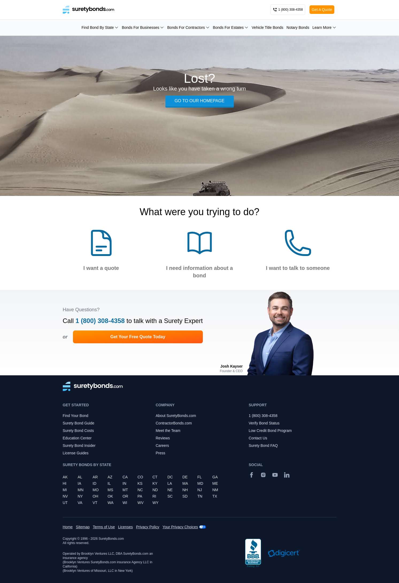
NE (170, 490)
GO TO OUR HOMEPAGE (199, 101)
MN (81, 490)
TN (200, 496)
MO (96, 490)
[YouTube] (275, 475)
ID (94, 483)
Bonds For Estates (231, 27)
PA (140, 496)
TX (214, 496)
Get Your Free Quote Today (137, 336)
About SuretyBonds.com (176, 415)
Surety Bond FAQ (263, 445)
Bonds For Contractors (188, 27)
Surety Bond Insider (79, 445)
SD (185, 496)
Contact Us (258, 438)
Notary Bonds (297, 27)
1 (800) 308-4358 (100, 320)
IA (79, 483)
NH (185, 490)
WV (141, 503)
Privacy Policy (147, 527)
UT (65, 503)
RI (154, 496)
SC (170, 496)
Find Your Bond (75, 415)
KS (140, 483)
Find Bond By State (100, 27)
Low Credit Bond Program (270, 430)
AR (95, 477)
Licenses (125, 527)
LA (170, 483)
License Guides (76, 453)
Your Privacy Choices (180, 527)
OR (125, 496)
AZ (110, 477)
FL (199, 477)
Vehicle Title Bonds (267, 27)
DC (170, 477)
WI (125, 503)
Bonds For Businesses (143, 27)
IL (109, 483)
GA (215, 477)
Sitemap (83, 527)
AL (80, 477)
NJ (199, 490)
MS (110, 490)
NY (80, 496)
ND (155, 490)
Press (160, 453)
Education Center (77, 438)
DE (185, 477)
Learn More (324, 27)
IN (124, 483)
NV (65, 496)
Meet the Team (168, 430)
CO (140, 477)
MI (65, 490)
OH (95, 496)
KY (155, 483)
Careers (162, 445)
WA (111, 503)
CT (155, 477)
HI (65, 483)
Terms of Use (104, 527)
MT (125, 490)
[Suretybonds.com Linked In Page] (286, 475)
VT (95, 503)
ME (215, 483)
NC (140, 490)
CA (125, 477)
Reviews (163, 438)
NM (215, 490)
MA (185, 483)
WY (156, 503)
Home (68, 527)
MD (200, 483)
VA (80, 503)
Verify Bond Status (264, 423)
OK (110, 496)
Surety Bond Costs (78, 430)
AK (65, 477)
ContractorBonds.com (174, 423)
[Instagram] (263, 475)
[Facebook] (251, 475)
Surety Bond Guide (78, 423)
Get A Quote (322, 9)
